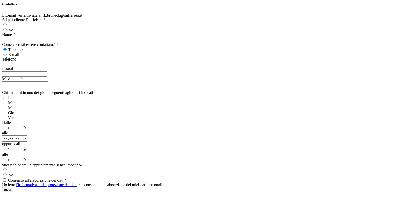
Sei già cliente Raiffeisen (24, 20)
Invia (7, 191)
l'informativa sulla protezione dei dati (46, 186)
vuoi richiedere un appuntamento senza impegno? (42, 166)
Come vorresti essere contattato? (30, 44)
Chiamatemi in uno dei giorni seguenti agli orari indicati (47, 94)
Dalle (6, 124)
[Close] (4, 12)
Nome (8, 34)
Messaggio (12, 79)
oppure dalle (12, 145)
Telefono (9, 59)
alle (5, 134)
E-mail (7, 69)
